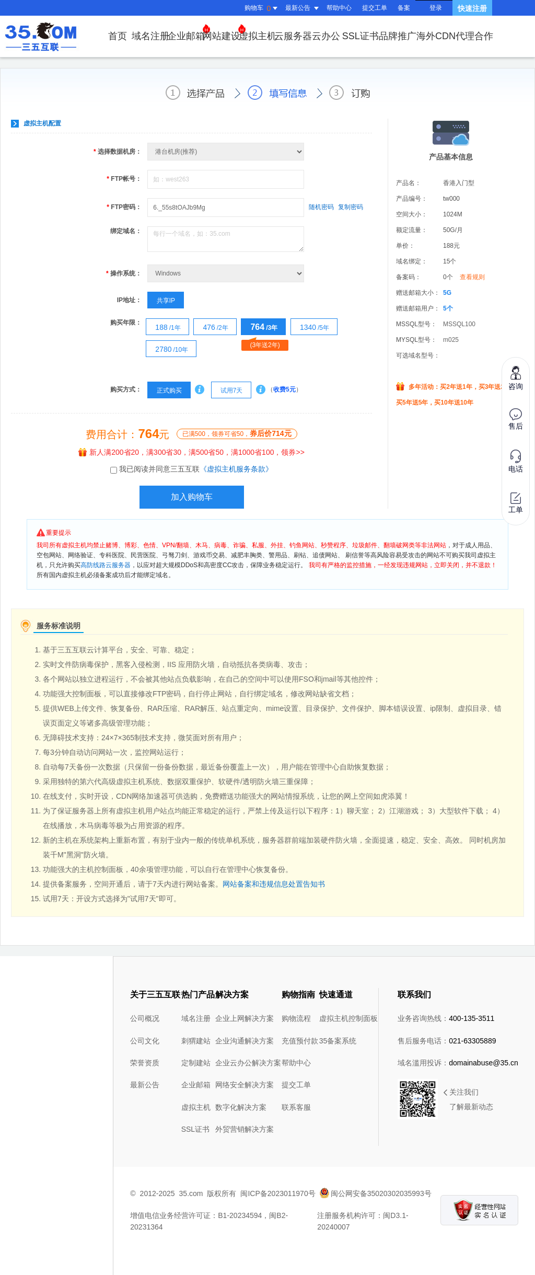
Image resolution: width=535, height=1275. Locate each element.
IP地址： (129, 300)
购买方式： (126, 389)
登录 (435, 8)
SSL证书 (360, 36)
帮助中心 (339, 8)
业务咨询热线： (446, 1018)
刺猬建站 (196, 1041)
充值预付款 (300, 1041)
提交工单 (374, 8)
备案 (404, 8)
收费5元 (284, 389)
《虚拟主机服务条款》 (236, 469)
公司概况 (144, 1018)
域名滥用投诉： (458, 1063)
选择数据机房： (118, 151)
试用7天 (227, 390)
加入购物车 (192, 496)
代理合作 (474, 36)
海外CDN (436, 36)
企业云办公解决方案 (248, 1063)
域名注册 (150, 36)
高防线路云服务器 (105, 565)
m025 (451, 339)
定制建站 (196, 1063)
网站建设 (224, 32)
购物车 (262, 8)
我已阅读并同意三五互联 (196, 469)
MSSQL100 (459, 324)
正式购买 (164, 390)
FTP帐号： (124, 178)
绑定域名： (126, 231)
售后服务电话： (447, 1041)
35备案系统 (338, 1041)
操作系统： (124, 273)
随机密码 (321, 207)
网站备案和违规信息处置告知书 (274, 884)
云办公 (326, 36)
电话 (515, 461)
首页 (117, 36)
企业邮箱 (188, 32)
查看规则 (472, 277)
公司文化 (144, 1041)
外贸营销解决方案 (244, 1129)
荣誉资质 (144, 1063)
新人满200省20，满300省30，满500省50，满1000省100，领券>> (191, 452)
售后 (515, 419)
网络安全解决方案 (244, 1085)
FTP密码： (124, 207)
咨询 (516, 377)
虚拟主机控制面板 (348, 1018)
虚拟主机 (257, 36)
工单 (515, 503)
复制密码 (350, 207)
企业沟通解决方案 (244, 1041)
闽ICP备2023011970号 (277, 1193)
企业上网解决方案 (244, 1018)
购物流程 (296, 1018)
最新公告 (144, 1085)
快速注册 (472, 8)
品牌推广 (397, 36)
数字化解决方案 (240, 1107)
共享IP (161, 300)
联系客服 (296, 1107)
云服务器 (293, 36)
